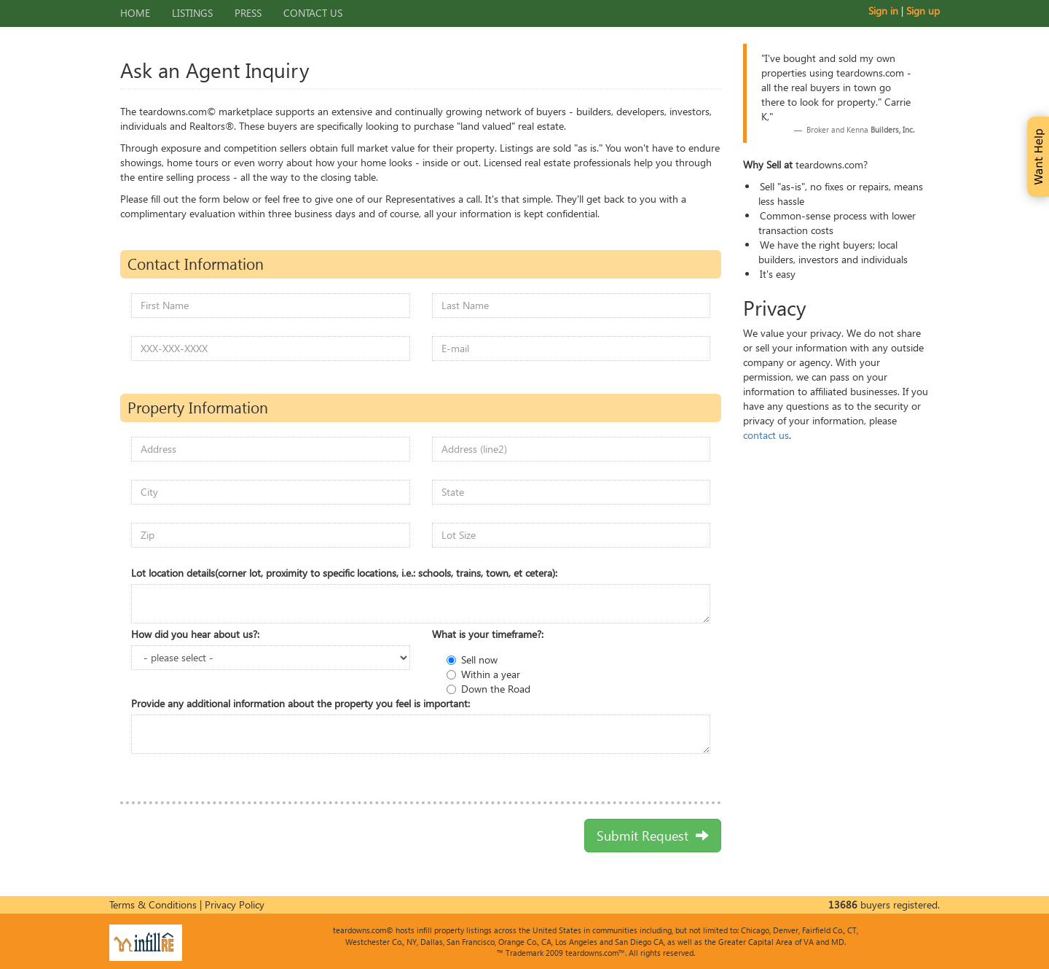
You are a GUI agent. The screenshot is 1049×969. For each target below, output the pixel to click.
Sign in (883, 10)
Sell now (479, 659)
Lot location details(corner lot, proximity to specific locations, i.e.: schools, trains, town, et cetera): (344, 573)
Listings (192, 13)
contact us (766, 435)
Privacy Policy (234, 904)
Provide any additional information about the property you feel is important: (300, 703)
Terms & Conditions (153, 904)
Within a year (490, 674)
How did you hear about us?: (195, 634)
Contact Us (312, 13)
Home (135, 13)
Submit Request (653, 835)
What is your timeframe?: (487, 634)
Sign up (923, 10)
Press (248, 13)
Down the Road (495, 689)
